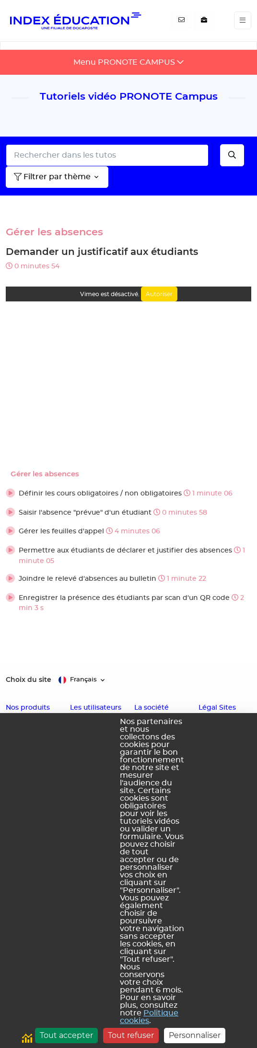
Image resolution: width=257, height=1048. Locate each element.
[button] (128, 494)
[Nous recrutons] (204, 21)
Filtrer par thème (52, 177)
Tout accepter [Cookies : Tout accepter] (66, 1035)
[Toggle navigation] (242, 20)
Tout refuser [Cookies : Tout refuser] (131, 1035)
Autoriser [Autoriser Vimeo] (159, 294)
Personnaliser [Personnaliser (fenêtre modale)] (195, 1035)
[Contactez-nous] (181, 21)
